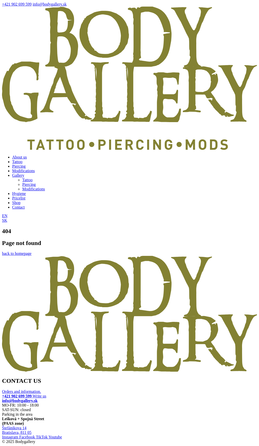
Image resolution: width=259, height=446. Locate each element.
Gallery (18, 175)
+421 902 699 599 (17, 4)
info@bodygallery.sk (50, 4)
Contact (18, 207)
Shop (16, 202)
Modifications (23, 171)
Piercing (19, 166)
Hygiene (19, 193)
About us (19, 157)
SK (4, 220)
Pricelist (18, 198)
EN (4, 216)
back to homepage (16, 253)
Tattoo (17, 162)
